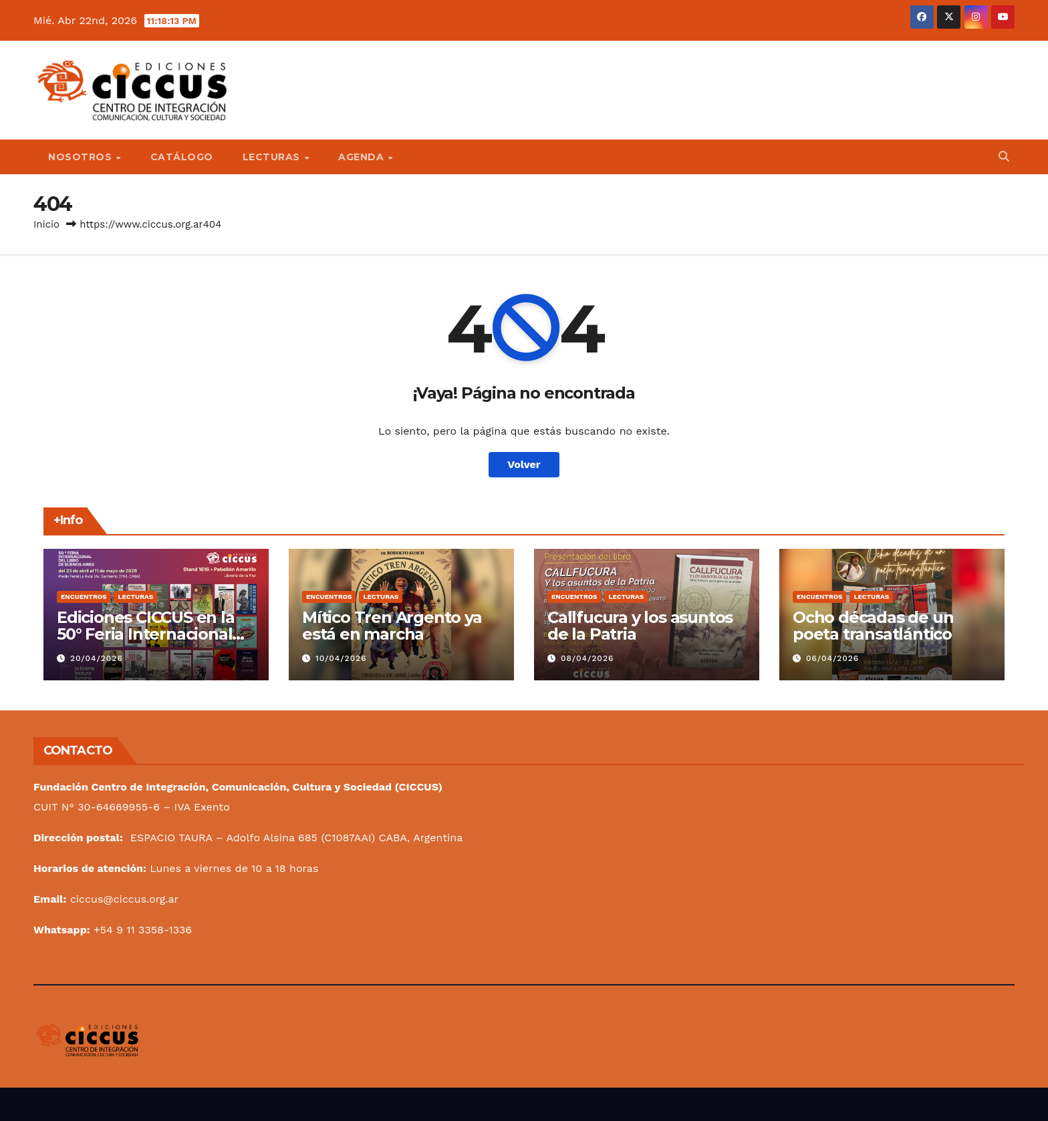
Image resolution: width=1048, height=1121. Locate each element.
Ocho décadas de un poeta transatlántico (873, 626)
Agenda (362, 157)
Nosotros (81, 157)
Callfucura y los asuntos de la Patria (640, 626)
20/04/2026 (96, 658)
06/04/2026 (832, 658)
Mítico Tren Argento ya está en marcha (392, 626)
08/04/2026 (587, 658)
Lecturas (273, 157)
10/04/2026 (341, 658)
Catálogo (181, 157)
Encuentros (83, 596)
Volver (524, 464)
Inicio (46, 224)
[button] (1004, 156)
